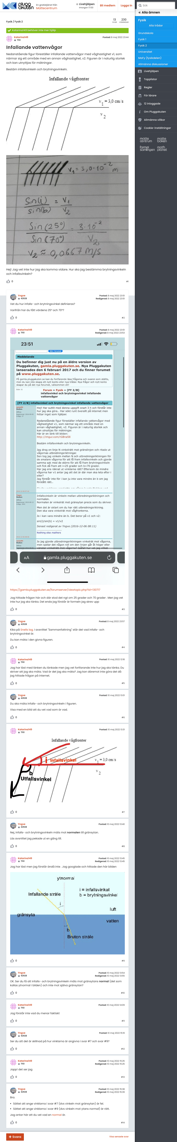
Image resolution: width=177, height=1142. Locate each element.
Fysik (9, 21)
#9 (123, 961)
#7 (123, 812)
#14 (123, 1122)
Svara (16, 1137)
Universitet (145, 52)
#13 (123, 1077)
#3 (123, 609)
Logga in (126, 5)
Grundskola (145, 33)
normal (57, 1115)
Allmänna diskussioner (153, 64)
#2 (123, 318)
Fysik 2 (19, 21)
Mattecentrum (46, 8)
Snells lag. (27, 630)
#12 (123, 1049)
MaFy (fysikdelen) (150, 58)
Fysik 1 (142, 39)
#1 (127, 281)
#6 (123, 717)
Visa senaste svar (119, 1136)
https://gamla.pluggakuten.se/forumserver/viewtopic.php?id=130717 (55, 590)
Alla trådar (156, 25)
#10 (123, 993)
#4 (123, 647)
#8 (123, 846)
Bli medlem (107, 5)
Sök (140, 5)
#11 (123, 1021)
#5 (123, 683)
